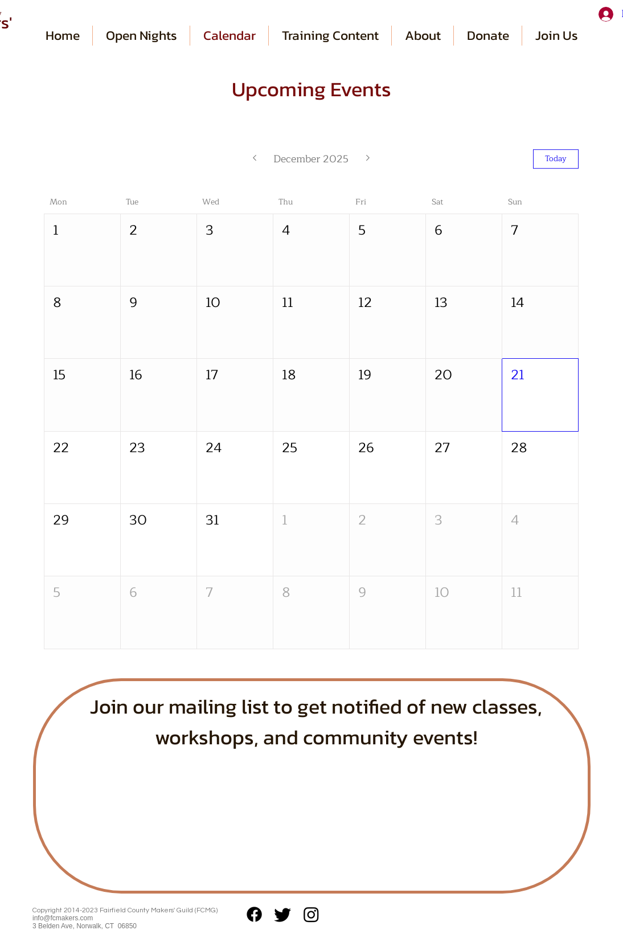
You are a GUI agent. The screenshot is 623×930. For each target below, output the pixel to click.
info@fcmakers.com (62, 918)
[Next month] (368, 159)
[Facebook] (254, 914)
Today (556, 158)
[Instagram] (311, 914)
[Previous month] (254, 159)
